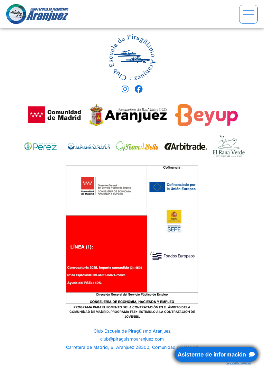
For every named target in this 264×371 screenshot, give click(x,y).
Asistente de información (216, 354)
